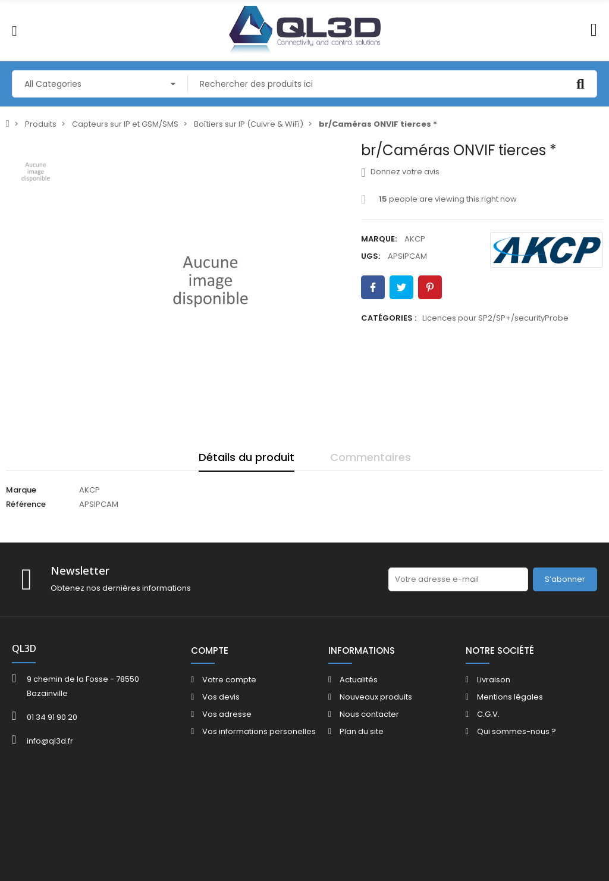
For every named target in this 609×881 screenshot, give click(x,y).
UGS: (370, 256)
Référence (26, 504)
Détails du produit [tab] (246, 457)
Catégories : (388, 318)
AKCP (414, 238)
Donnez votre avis (400, 172)
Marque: (379, 238)
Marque (21, 490)
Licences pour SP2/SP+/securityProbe (495, 318)
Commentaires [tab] (370, 457)
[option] (210, 281)
